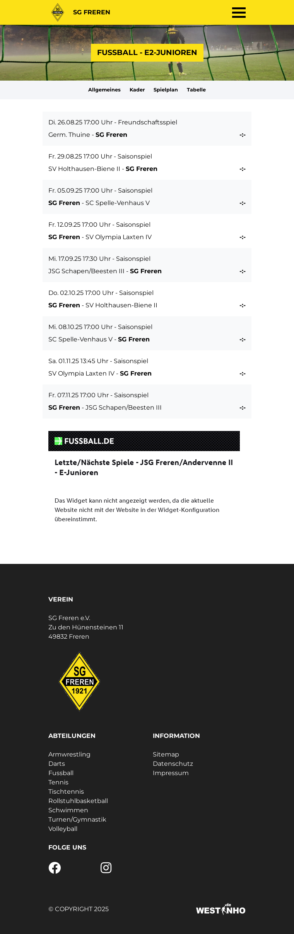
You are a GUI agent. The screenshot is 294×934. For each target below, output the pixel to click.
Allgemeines (104, 90)
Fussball (61, 773)
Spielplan (166, 90)
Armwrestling (69, 754)
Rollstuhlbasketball (78, 801)
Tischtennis (66, 791)
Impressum (171, 773)
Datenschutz (173, 763)
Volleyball (62, 828)
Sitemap (166, 754)
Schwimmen (68, 810)
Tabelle (196, 90)
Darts (56, 763)
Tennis (58, 782)
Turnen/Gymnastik (77, 819)
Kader (137, 90)
